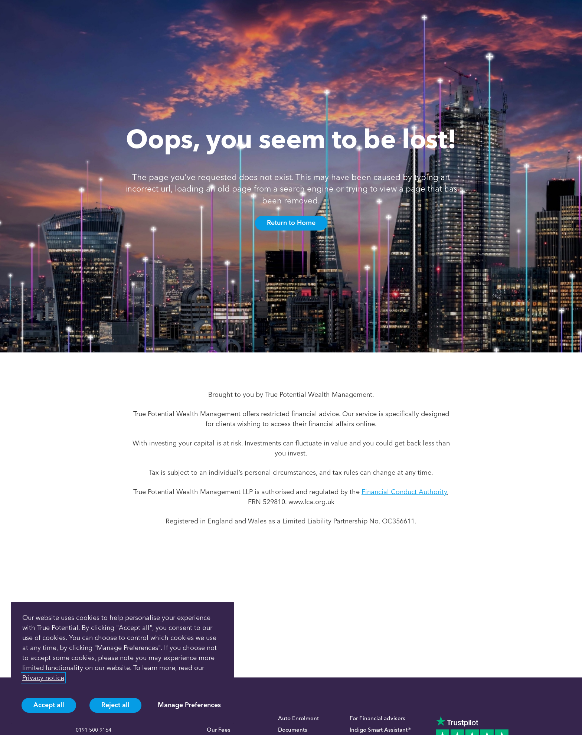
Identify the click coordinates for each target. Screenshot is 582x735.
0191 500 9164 (93, 730)
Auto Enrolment (298, 718)
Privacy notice (43, 678)
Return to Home (291, 223)
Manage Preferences (189, 705)
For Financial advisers (377, 718)
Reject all (115, 705)
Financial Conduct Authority (404, 492)
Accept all (48, 705)
